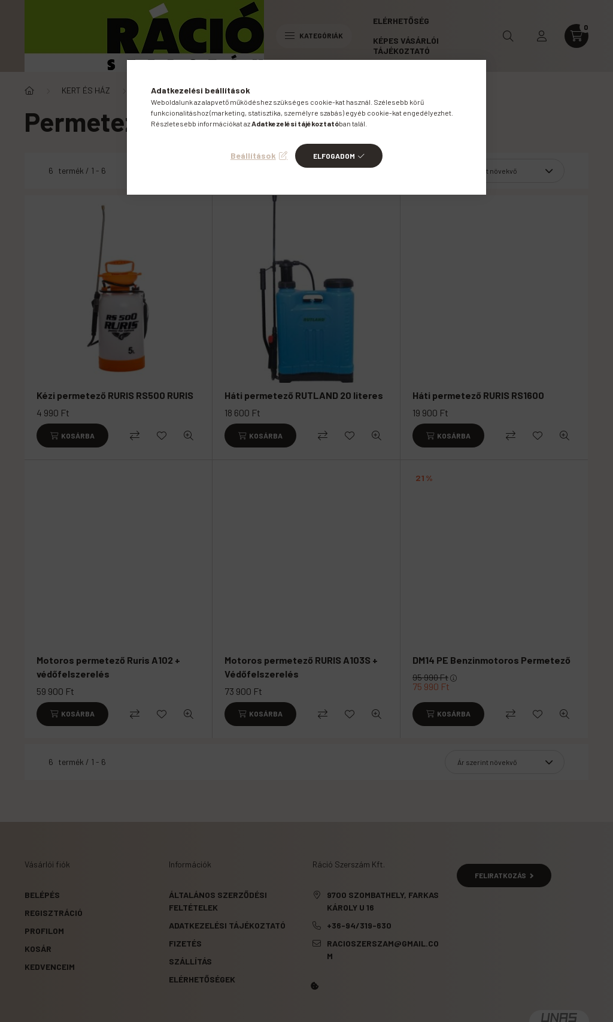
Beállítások (253, 155)
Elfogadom (334, 156)
